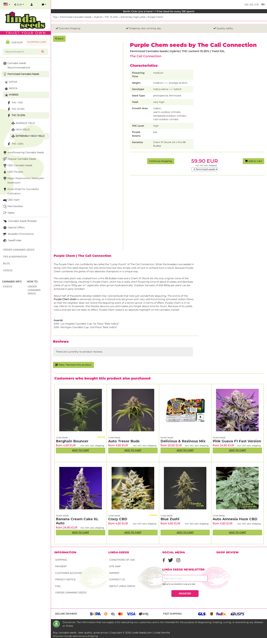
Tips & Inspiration (15, 256)
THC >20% (14, 144)
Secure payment (66, 613)
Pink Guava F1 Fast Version (237, 441)
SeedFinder (12, 240)
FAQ (57, 586)
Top (55, 17)
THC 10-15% (15, 109)
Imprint (114, 573)
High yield (20, 129)
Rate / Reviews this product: (73, 364)
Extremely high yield (133, 17)
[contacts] (44, 4)
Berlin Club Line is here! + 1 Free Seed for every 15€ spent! (159, 11)
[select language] (7, 4)
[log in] (31, 4)
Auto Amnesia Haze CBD (235, 519)
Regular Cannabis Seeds (19, 159)
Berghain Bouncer (72, 441)
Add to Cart (253, 161)
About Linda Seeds (122, 586)
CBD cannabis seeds (17, 165)
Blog (6, 263)
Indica (10, 88)
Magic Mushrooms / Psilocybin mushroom (23, 180)
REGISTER (185, 593)
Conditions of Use (122, 559)
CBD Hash (11, 200)
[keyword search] (22, 51)
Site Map (115, 566)
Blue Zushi (170, 519)
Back (59, 38)
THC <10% (14, 102)
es (251, 4)
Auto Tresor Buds (124, 441)
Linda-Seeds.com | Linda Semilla (151, 632)
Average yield (23, 123)
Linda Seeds (62, 437)
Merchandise (12, 206)
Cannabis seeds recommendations (16, 65)
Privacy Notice (65, 579)
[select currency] (19, 4)
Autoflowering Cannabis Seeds (23, 152)
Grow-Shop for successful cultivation (20, 191)
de (246, 4)
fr (257, 4)
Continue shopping (160, 161)
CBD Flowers (12, 172)
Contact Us (117, 579)
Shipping (61, 559)
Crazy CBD (117, 519)
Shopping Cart (36, 42)
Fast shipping (172, 613)
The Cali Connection (145, 56)
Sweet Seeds (167, 437)
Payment (61, 566)
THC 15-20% (111, 17)
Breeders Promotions (18, 234)
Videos (8, 270)
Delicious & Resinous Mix (183, 441)
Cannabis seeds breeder (19, 221)
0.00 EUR (14, 42)
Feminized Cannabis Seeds (75, 17)
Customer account (68, 573)
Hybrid (98, 17)
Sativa (10, 82)
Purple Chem (155, 17)
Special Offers (13, 227)
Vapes (8, 213)
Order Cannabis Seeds (71, 592)
